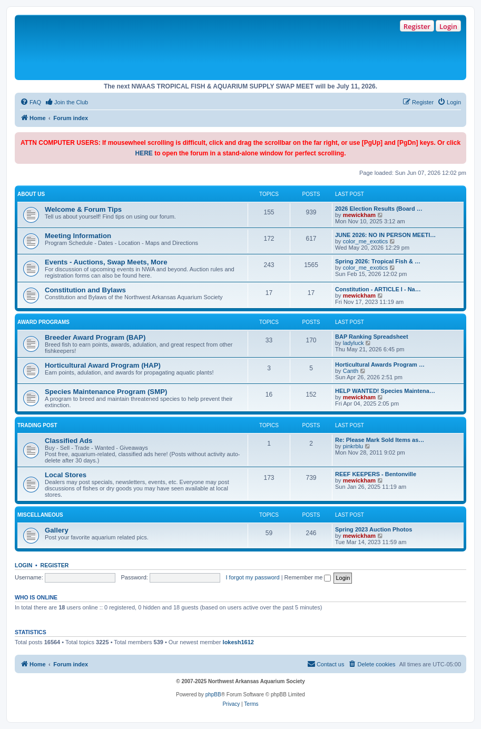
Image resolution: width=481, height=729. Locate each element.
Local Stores (65, 475)
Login (448, 26)
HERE (143, 153)
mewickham (359, 215)
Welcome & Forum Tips (83, 209)
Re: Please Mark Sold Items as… (379, 440)
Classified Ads (68, 441)
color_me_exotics (365, 241)
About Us (31, 194)
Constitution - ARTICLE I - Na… (378, 289)
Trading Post (37, 425)
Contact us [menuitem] (326, 663)
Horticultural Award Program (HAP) (103, 365)
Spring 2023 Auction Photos (373, 529)
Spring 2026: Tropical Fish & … (377, 261)
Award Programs (43, 322)
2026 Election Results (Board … (379, 208)
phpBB (213, 694)
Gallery (56, 530)
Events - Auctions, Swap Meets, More (106, 262)
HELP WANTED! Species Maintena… (385, 391)
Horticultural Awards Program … (380, 364)
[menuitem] (30, 102)
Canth (350, 371)
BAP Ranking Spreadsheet (371, 336)
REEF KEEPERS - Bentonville (375, 474)
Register (417, 26)
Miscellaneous (40, 515)
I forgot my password (253, 577)
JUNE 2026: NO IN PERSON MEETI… (385, 235)
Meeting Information (78, 236)
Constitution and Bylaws (85, 290)
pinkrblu (353, 446)
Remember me (307, 577)
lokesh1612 (238, 642)
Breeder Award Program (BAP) (95, 337)
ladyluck (353, 343)
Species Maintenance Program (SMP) (106, 392)
